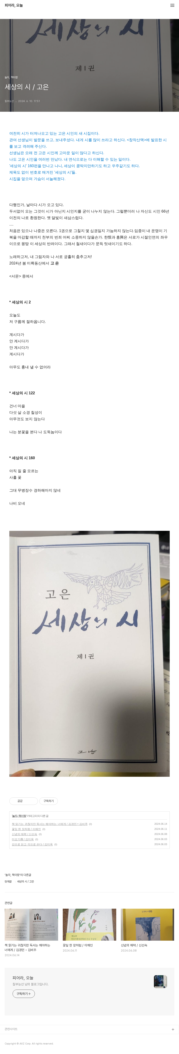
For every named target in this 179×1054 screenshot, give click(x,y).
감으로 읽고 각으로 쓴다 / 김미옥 (32, 844)
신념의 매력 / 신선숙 (24, 834)
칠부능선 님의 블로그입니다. (31, 984)
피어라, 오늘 (14, 5)
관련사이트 (11, 1029)
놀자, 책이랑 (19, 816)
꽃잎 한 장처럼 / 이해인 (26, 829)
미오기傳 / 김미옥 (23, 839)
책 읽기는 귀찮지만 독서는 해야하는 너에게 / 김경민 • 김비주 (50, 824)
